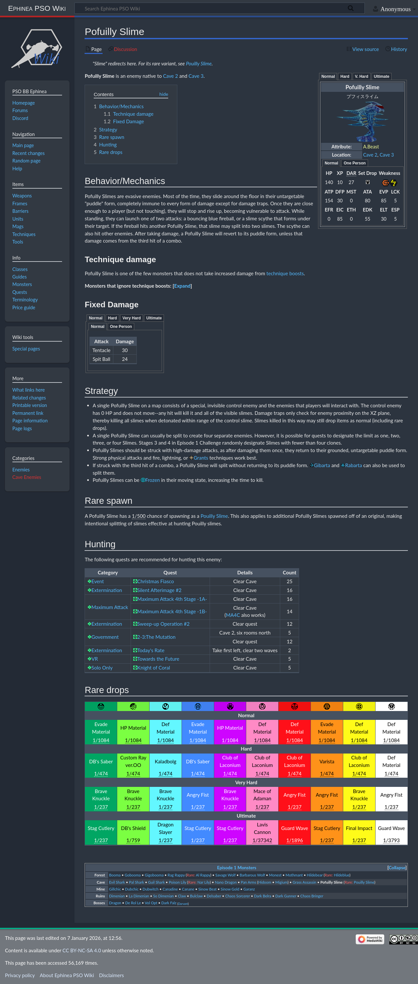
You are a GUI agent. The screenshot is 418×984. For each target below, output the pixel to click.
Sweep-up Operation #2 (163, 624)
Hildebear (315, 875)
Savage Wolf (226, 875)
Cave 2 (370, 155)
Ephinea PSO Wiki (37, 8)
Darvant (183, 904)
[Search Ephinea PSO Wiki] (219, 8)
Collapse (397, 867)
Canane (188, 889)
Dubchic (131, 889)
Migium (281, 882)
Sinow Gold (230, 889)
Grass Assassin (304, 882)
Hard (344, 76)
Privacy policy (20, 975)
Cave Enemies (26, 477)
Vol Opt (151, 903)
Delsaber (214, 896)
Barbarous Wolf (252, 875)
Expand (182, 286)
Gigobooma (154, 875)
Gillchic (115, 889)
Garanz (249, 889)
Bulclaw (196, 896)
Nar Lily (204, 882)
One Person (354, 163)
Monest (275, 875)
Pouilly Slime (199, 63)
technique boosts (285, 273)
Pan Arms (248, 882)
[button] (182, 286)
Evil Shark (117, 882)
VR (94, 659)
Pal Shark (136, 882)
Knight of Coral (153, 667)
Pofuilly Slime (99, 76)
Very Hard (131, 318)
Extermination (106, 590)
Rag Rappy (176, 875)
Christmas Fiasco (155, 581)
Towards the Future (158, 659)
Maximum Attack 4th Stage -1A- (172, 599)
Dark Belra (262, 896)
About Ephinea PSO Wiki (67, 975)
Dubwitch (151, 889)
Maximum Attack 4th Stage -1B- (172, 611)
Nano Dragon (226, 882)
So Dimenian (163, 896)
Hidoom (264, 882)
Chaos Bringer (311, 896)
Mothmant (294, 875)
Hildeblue (341, 875)
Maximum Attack (109, 607)
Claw (182, 896)
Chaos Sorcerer (237, 896)
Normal (328, 76)
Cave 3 (386, 155)
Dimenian (117, 896)
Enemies (21, 469)
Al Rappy (203, 875)
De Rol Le (133, 903)
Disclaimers (111, 975)
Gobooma (133, 875)
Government (105, 637)
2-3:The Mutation (156, 637)
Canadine (170, 889)
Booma (115, 875)
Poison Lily (177, 882)
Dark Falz (168, 903)
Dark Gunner (285, 896)
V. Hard (361, 76)
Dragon (115, 903)
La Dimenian (139, 896)
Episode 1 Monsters (236, 867)
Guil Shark (156, 882)
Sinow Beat (207, 889)
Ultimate (381, 76)
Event (97, 581)
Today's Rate (150, 650)
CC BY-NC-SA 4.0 (81, 950)
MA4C (233, 615)
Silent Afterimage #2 (159, 590)
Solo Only (102, 667)
